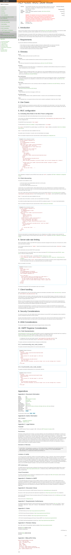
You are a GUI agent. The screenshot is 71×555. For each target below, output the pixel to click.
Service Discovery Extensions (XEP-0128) (28, 88)
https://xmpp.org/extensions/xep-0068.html (46, 520)
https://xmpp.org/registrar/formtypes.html (26, 335)
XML (31, 413)
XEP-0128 (48, 406)
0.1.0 (23, 527)
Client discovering (5, 20)
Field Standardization (6, 32)
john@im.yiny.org (26, 421)
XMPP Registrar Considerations (7, 30)
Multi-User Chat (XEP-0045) (47, 30)
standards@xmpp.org (47, 490)
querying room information (48, 203)
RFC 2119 (56, 503)
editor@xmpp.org (29, 498)
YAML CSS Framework (54, 474)
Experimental (28, 400)
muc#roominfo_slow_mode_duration (9, 37)
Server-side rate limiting (5, 22)
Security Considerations (5, 26)
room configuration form (51, 135)
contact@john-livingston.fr (27, 420)
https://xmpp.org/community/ (51, 492)
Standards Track (28, 401)
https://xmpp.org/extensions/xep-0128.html (42, 513)
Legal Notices (3, 43)
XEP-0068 (40, 406)
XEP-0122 (44, 406)
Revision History (4, 49)
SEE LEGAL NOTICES (46, 11)
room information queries (56, 192)
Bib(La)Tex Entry (4, 51)
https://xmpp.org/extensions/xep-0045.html (37, 510)
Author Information (4, 42)
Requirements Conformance (6, 47)
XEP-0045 (36, 406)
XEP (26, 396)
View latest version (45, 1)
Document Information (5, 41)
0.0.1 (23, 533)
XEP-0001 (32, 406)
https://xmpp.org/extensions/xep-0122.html (39, 515)
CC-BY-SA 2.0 (28, 475)
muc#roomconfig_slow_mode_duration (7, 35)
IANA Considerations (5, 28)
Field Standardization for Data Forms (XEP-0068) (27, 333)
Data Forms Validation (31, 124)
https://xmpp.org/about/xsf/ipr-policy (33, 468)
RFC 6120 (48, 252)
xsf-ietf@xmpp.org (58, 495)
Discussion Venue (4, 46)
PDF (34, 413)
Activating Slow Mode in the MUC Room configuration (7, 18)
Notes (2, 48)
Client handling (4, 24)
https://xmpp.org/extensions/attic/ (46, 525)
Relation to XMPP (4, 45)
